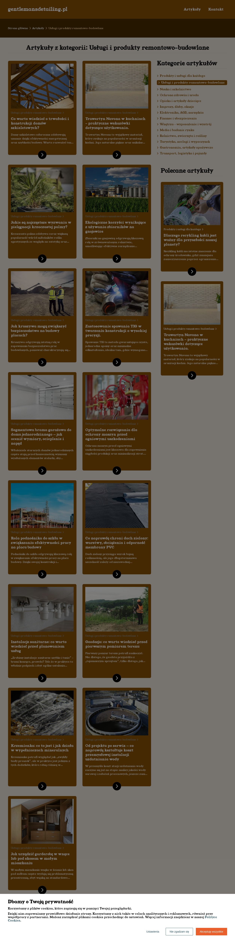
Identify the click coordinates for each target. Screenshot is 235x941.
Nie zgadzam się (179, 931)
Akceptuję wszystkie (211, 931)
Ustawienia (152, 931)
